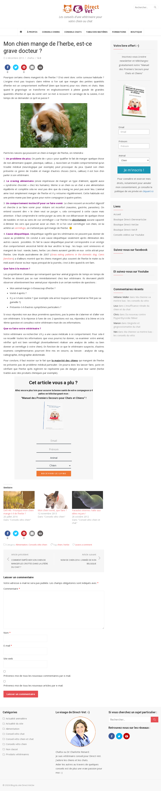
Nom (7, 632)
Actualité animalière (16, 718)
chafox (30, 57)
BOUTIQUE (136, 31)
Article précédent (31, 561)
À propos (32, 31)
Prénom (123, 141)
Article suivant (76, 559)
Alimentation (22, 544)
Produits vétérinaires (17, 754)
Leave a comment (83, 544)
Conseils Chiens (51, 31)
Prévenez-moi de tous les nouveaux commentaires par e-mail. (37, 675)
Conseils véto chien (38, 544)
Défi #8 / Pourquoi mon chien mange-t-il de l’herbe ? (18, 512)
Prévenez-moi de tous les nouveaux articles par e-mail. (33, 685)
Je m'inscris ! (134, 170)
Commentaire (11, 588)
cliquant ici (148, 191)
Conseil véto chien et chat (20, 739)
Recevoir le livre (53, 473)
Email (121, 127)
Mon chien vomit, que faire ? (52, 510)
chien (60, 544)
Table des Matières (97, 31)
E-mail (7, 645)
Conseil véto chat (15, 733)
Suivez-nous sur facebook (130, 249)
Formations (119, 31)
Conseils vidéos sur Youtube (129, 234)
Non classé (12, 749)
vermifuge (20, 227)
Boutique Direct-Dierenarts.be (130, 219)
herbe (66, 544)
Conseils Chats (73, 31)
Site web (8, 658)
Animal (53, 457)
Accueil (117, 214)
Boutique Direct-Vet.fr (125, 229)
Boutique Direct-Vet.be (126, 224)
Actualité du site (14, 723)
